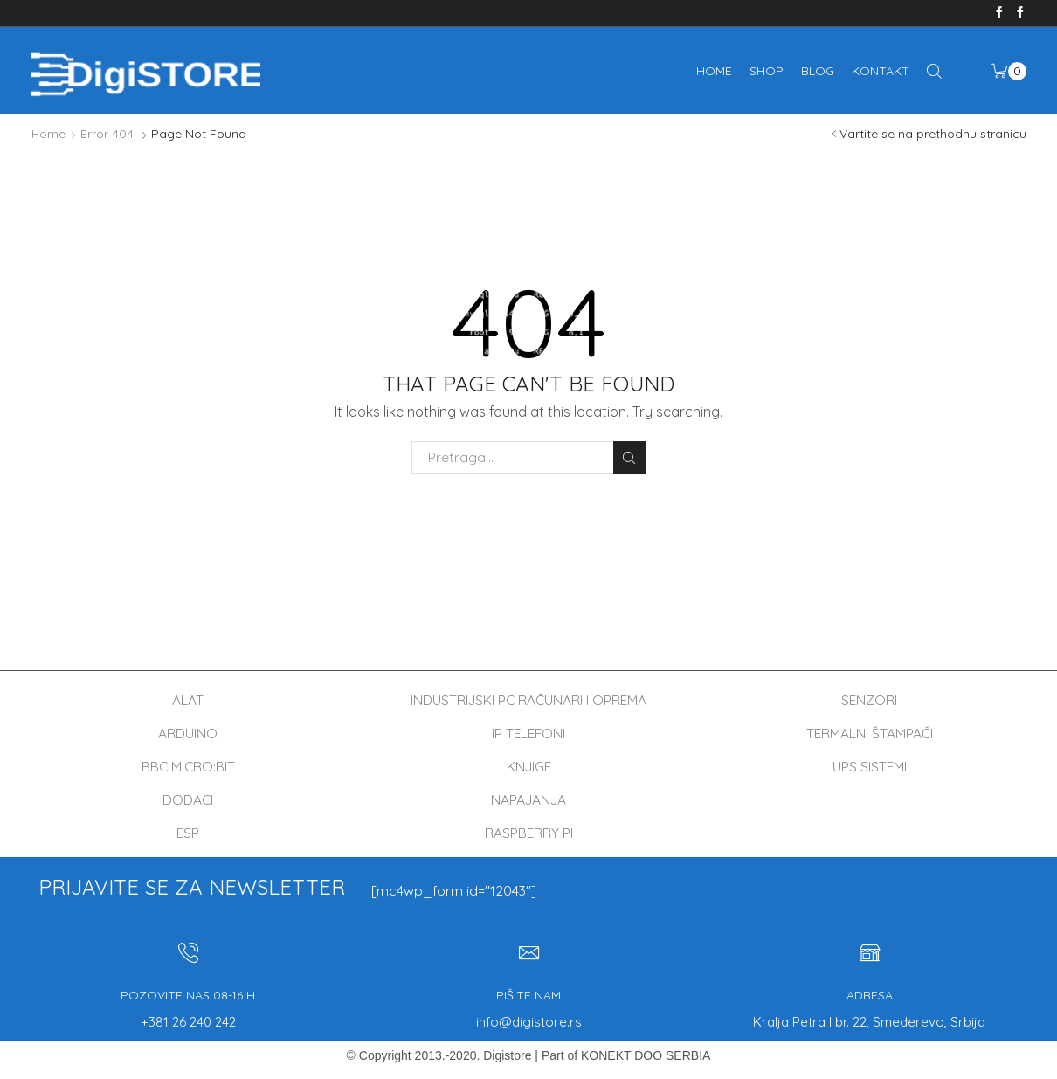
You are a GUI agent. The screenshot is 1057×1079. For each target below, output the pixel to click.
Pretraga (629, 457)
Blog (817, 71)
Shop (767, 71)
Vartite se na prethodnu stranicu (932, 134)
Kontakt (880, 71)
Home (714, 71)
